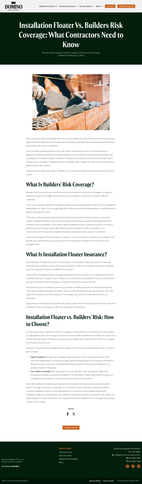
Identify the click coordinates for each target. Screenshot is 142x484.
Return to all (71, 428)
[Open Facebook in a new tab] (127, 466)
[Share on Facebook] (68, 415)
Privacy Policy (94, 481)
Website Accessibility (68, 459)
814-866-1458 (134, 461)
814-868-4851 (134, 458)
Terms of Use (108, 481)
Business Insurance (47, 6)
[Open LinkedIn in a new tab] (133, 466)
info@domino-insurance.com (127, 455)
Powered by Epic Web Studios (128, 481)
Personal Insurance (67, 6)
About (98, 6)
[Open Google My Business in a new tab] (138, 466)
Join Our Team (65, 456)
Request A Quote (126, 6)
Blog (61, 462)
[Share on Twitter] (73, 415)
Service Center (86, 6)
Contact (110, 6)
